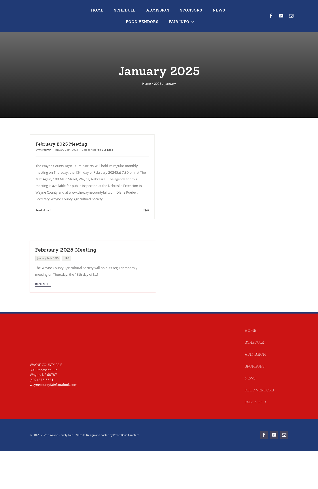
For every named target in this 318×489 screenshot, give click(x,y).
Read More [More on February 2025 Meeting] (42, 210)
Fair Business (105, 150)
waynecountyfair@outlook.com (53, 384)
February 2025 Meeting (61, 144)
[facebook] (271, 16)
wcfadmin (45, 150)
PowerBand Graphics (126, 435)
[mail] (291, 16)
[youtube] (281, 16)
